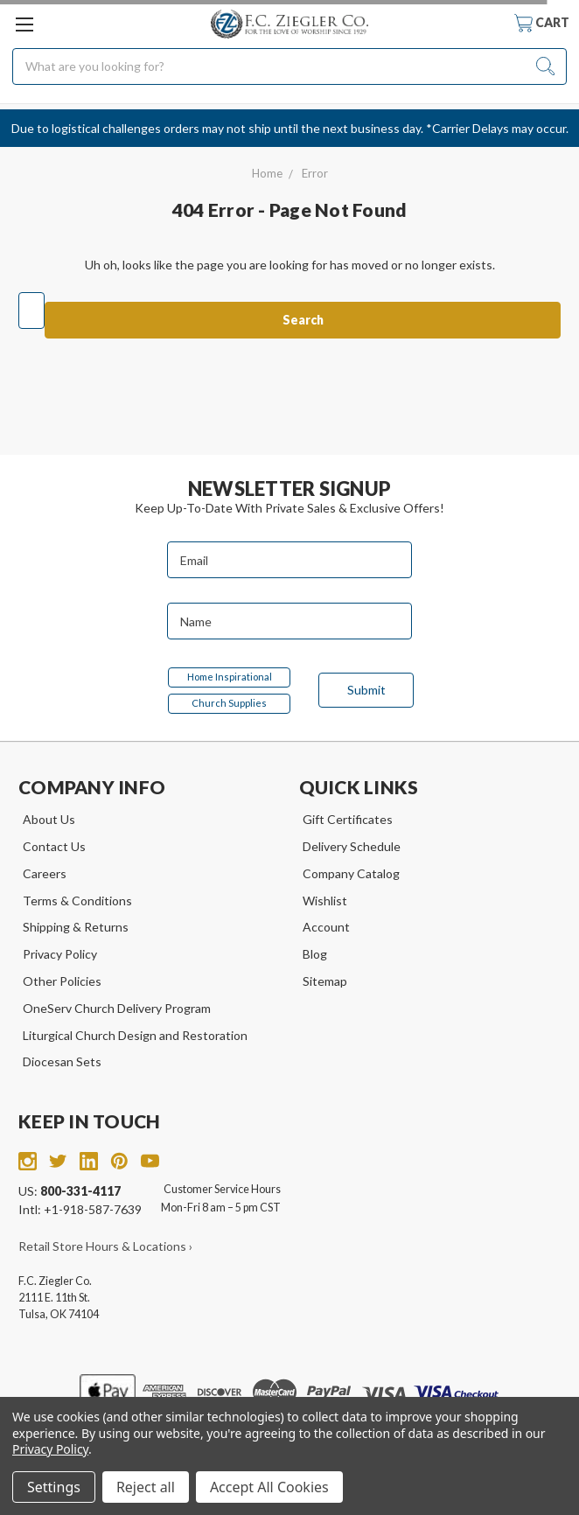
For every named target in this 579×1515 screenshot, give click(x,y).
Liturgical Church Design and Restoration (135, 1035)
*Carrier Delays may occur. (497, 128)
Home (267, 173)
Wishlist (325, 900)
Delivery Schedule (352, 846)
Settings (53, 1487)
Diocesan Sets (62, 1061)
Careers (44, 873)
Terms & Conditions (77, 900)
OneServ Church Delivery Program (117, 1008)
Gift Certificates (348, 819)
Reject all (145, 1487)
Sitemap (325, 981)
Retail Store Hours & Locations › (105, 1246)
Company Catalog (351, 873)
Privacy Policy (60, 953)
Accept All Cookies (269, 1487)
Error (315, 173)
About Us (49, 819)
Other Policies (62, 981)
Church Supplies (229, 703)
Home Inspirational (229, 676)
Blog (315, 953)
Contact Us (54, 846)
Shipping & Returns (76, 926)
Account (326, 926)
